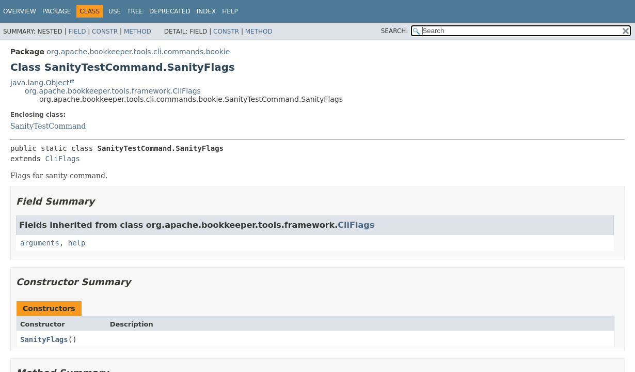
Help (230, 11)
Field (77, 31)
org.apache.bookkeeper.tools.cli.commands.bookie (138, 52)
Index (206, 11)
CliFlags (62, 158)
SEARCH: (394, 31)
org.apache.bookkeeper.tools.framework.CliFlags (113, 91)
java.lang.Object (39, 83)
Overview (19, 11)
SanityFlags (44, 339)
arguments (39, 243)
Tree (135, 11)
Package (56, 11)
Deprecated (169, 11)
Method (137, 31)
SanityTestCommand (48, 126)
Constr (105, 31)
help (77, 243)
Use (114, 11)
